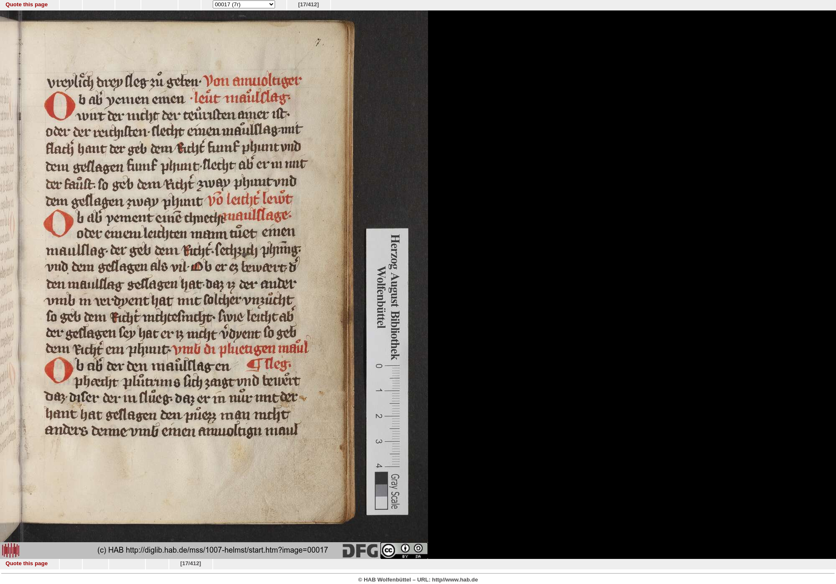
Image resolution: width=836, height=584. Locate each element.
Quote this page (26, 4)
